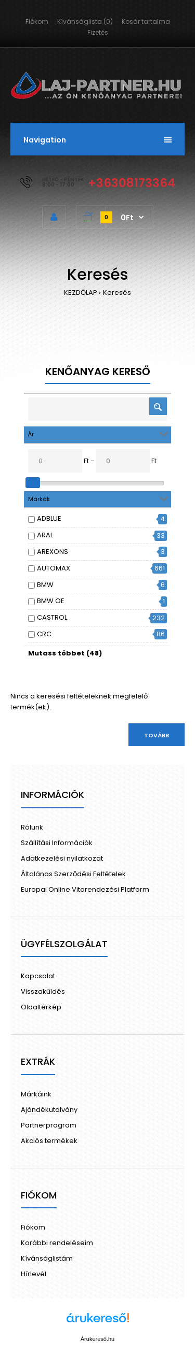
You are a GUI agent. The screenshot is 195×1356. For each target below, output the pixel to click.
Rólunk (32, 827)
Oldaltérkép (41, 1007)
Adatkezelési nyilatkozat (62, 858)
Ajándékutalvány (49, 1110)
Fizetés (97, 32)
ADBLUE (49, 518)
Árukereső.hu (97, 1339)
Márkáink (36, 1094)
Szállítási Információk (57, 843)
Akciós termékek (49, 1141)
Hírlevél (33, 1274)
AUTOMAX (53, 568)
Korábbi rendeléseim (57, 1243)
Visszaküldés (43, 991)
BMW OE (50, 601)
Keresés (117, 292)
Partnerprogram (48, 1125)
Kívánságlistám (47, 1258)
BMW (45, 585)
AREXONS (52, 551)
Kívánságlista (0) (85, 21)
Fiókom (36, 21)
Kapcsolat (38, 976)
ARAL (45, 535)
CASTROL (52, 617)
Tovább (156, 735)
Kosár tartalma (146, 21)
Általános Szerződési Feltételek (73, 874)
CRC (44, 634)
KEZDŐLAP (80, 292)
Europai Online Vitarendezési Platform (85, 889)
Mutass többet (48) (65, 653)
